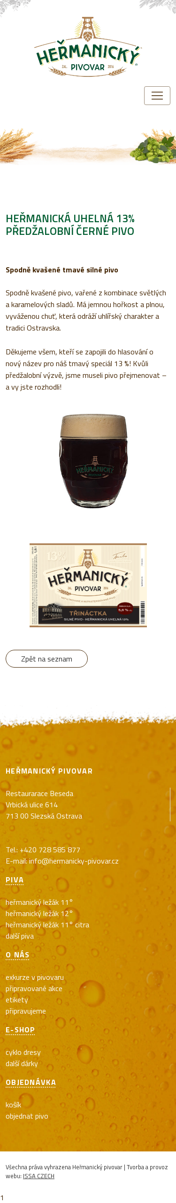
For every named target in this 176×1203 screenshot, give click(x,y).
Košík (13, 1104)
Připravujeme (26, 1010)
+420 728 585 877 (50, 849)
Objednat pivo (27, 1115)
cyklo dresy (23, 1052)
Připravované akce (34, 988)
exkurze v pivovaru (35, 977)
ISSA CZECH (38, 1175)
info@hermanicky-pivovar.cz (74, 860)
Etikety (17, 999)
